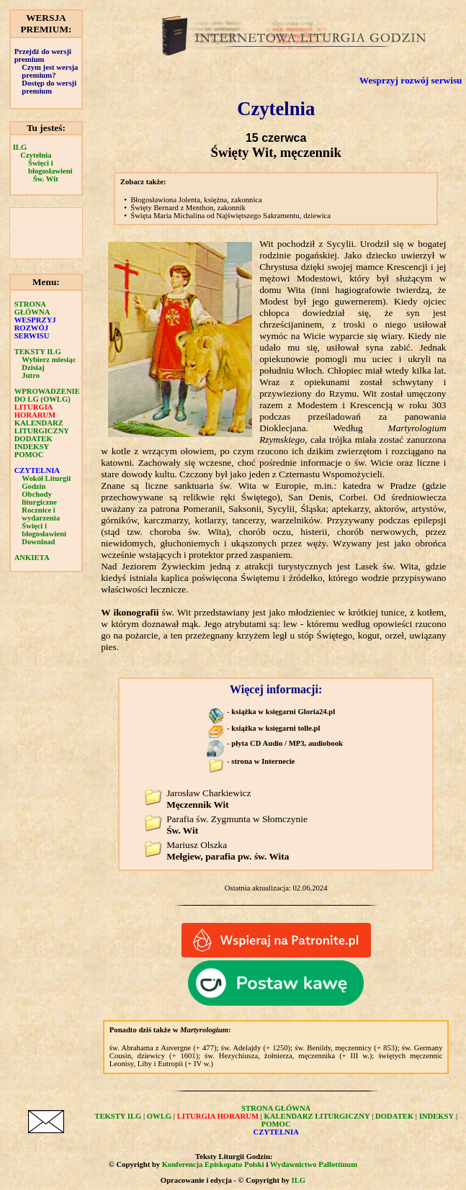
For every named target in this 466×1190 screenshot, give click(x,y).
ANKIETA (32, 558)
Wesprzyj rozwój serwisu (410, 80)
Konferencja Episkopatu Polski (213, 1164)
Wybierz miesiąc (49, 360)
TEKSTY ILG (37, 352)
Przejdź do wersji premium (42, 55)
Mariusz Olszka (227, 850)
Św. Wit (45, 179)
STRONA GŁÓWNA (32, 308)
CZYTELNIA (37, 470)
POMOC (29, 455)
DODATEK (33, 439)
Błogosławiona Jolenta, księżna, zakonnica (196, 200)
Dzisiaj (33, 367)
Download (38, 542)
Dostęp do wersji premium (49, 87)
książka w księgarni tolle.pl (275, 728)
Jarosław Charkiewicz (208, 799)
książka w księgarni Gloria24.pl (283, 712)
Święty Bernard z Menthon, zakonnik (188, 208)
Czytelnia (35, 155)
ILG (20, 147)
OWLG (159, 1116)
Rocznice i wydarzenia (41, 514)
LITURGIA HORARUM (34, 411)
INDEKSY (32, 447)
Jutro (31, 375)
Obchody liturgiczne (39, 498)
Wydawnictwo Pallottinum (313, 1164)
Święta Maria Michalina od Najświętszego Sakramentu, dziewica (230, 216)
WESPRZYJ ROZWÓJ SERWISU (35, 328)
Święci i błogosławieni (50, 167)
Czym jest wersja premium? (50, 71)
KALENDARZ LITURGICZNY (41, 427)
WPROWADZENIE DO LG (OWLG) (47, 395)
